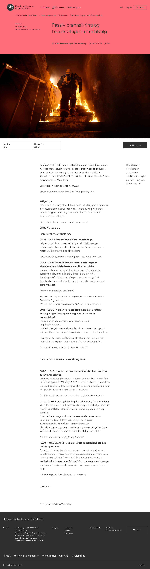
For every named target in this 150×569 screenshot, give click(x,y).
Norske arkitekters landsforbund (24, 7)
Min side (136, 530)
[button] (74, 7)
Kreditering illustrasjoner (13, 565)
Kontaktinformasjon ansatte (26, 538)
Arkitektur (110, 528)
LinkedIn (68, 530)
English (142, 565)
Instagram (69, 533)
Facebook (68, 528)
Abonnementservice (114, 530)
